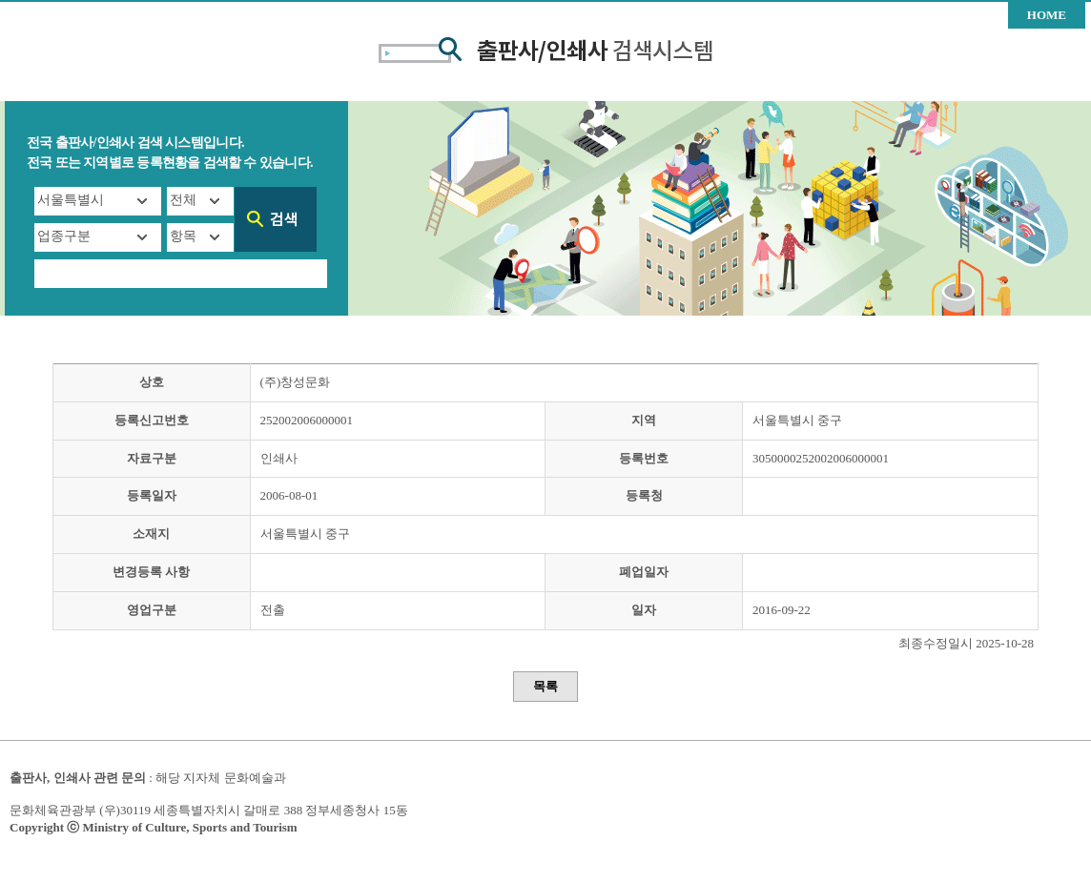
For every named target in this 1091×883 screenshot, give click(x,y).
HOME (1046, 15)
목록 (545, 686)
